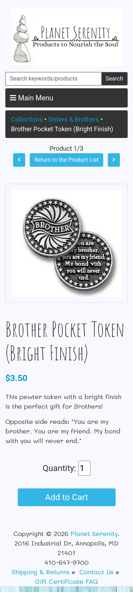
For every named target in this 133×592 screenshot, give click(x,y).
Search (114, 78)
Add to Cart (66, 497)
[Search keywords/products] (53, 78)
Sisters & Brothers (73, 119)
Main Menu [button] (31, 98)
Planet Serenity (94, 533)
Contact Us (96, 572)
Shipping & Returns (41, 572)
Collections (27, 119)
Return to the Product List (66, 159)
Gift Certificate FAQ (66, 581)
